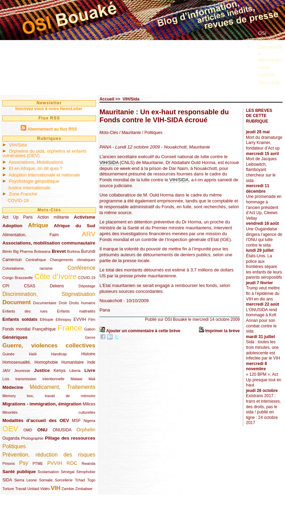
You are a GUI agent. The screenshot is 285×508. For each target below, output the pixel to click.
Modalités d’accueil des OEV (35, 420)
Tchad (80, 480)
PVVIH (54, 463)
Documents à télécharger (270, 53)
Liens (263, 67)
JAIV (6, 370)
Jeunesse (22, 370)
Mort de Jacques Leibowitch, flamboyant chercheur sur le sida (261, 169)
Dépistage (86, 286)
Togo (91, 480)
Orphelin (86, 429)
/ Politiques (151, 132)
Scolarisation (48, 472)
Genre (90, 337)
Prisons (8, 463)
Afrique (38, 225)
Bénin (7, 251)
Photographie (32, 438)
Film (91, 319)
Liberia (74, 370)
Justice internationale (29, 187)
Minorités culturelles (48, 412)
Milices (89, 404)
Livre (89, 370)
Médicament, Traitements (62, 387)
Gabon (89, 329)
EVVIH (80, 319)
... (260, 90)
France (70, 327)
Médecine (12, 387)
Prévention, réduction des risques (48, 455)
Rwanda (88, 463)
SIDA (7, 480)
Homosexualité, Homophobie (30, 362)
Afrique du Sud (74, 225)
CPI (5, 286)
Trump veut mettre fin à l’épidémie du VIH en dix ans (263, 293)
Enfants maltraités (76, 311)
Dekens (57, 286)
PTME (37, 463)
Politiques (14, 446)
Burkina (73, 251)
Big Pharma (23, 251)
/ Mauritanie (130, 132)
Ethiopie (46, 319)
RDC (72, 463)
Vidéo (44, 489)
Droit (63, 303)
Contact (266, 75)
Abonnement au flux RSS (52, 129)
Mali (91, 379)
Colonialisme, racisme (27, 268)
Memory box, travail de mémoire (48, 396)
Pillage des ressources (70, 438)
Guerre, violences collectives (48, 345)
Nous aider (270, 82)
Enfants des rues (24, 311)
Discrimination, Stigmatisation (48, 294)
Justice (42, 370)
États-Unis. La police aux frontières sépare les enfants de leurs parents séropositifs (264, 266)
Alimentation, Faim (30, 234)
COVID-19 (18, 200)
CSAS (29, 286)
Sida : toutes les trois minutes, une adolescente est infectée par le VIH (263, 350)
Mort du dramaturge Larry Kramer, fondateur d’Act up (264, 143)
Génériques (15, 337)
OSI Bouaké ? (268, 36)
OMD (27, 430)
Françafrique (44, 329)
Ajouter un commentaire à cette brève (143, 330)
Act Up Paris (17, 217)
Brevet (59, 251)
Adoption (12, 225)
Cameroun (12, 259)
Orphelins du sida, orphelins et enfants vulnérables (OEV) (44, 153)
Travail (20, 489)
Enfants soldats (20, 319)
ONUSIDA (62, 430)
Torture (8, 489)
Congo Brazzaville (17, 278)
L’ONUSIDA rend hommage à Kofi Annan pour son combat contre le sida (261, 320)
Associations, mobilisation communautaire (48, 243)
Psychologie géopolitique (34, 181)
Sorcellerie (64, 480)
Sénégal (68, 472)
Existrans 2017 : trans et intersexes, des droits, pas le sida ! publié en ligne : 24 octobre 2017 (263, 409)
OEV (10, 428)
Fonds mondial (16, 329)
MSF (76, 420)
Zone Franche (23, 194)
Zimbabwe (84, 489)
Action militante (53, 217)
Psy (23, 463)
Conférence (81, 268)
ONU (42, 429)
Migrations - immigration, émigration (42, 403)
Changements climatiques (72, 260)
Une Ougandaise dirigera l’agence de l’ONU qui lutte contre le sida (264, 237)
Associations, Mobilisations (36, 162)
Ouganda (10, 438)
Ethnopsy (63, 319)
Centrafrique (36, 260)
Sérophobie (85, 472)
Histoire (88, 354)
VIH (55, 488)
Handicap (59, 354)
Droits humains (82, 303)
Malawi (76, 379)
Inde (91, 362)
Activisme (84, 217)
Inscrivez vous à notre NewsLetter (48, 108)
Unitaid (33, 489)
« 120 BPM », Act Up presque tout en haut (263, 379)
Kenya (59, 370)
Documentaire (44, 303)
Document (16, 302)
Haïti (33, 354)
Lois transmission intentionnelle (33, 379)
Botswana (42, 251)
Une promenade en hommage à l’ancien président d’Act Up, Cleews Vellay (264, 207)
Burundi (88, 251)
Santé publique (19, 471)
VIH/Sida (18, 144)
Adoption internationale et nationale (44, 175)
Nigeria (89, 421)
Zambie (67, 489)
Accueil (106, 99)
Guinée (8, 354)
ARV (88, 234)
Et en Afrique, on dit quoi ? (36, 168)
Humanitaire (72, 362)
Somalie (46, 480)
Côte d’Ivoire (55, 276)
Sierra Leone (25, 480)
